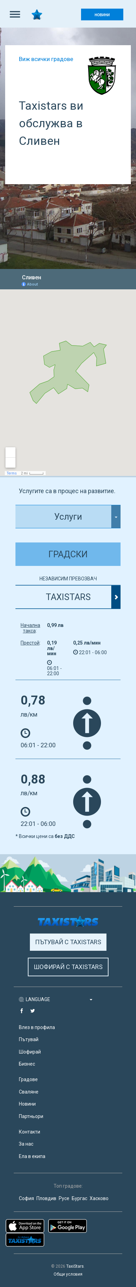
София (26, 1198)
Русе (64, 1198)
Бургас (79, 1198)
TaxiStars (75, 1266)
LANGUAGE (59, 999)
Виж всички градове (46, 59)
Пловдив (46, 1198)
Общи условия (68, 1274)
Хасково (99, 1198)
